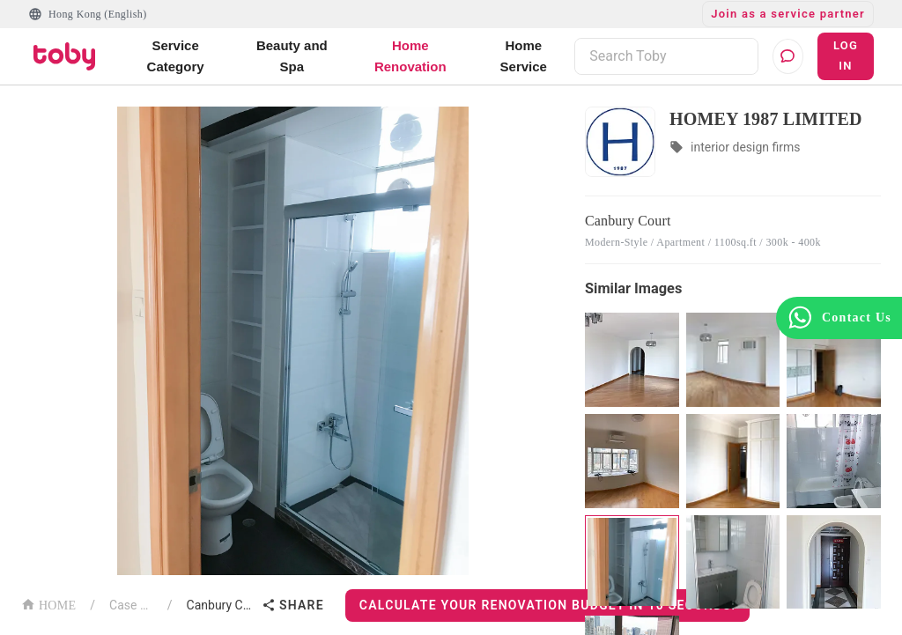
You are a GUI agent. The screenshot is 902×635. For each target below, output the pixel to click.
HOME (48, 603)
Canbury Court (221, 605)
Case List (131, 605)
